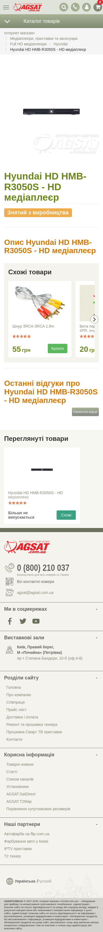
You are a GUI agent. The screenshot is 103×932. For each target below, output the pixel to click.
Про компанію (18, 695)
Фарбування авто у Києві (26, 841)
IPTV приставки (18, 849)
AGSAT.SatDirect (20, 794)
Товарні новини (20, 764)
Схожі (66, 515)
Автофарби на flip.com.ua (26, 834)
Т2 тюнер (12, 856)
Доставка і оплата (22, 717)
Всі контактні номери (35, 581)
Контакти (14, 739)
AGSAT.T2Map (19, 801)
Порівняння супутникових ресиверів (38, 809)
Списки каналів (20, 779)
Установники (17, 786)
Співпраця (15, 702)
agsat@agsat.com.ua (35, 592)
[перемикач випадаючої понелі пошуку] (64, 7)
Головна (13, 687)
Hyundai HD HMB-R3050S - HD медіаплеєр (35, 495)
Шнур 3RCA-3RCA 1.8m (33, 326)
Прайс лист (16, 709)
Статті (11, 772)
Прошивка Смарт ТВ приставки (34, 732)
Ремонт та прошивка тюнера (31, 724)
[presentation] (94, 319)
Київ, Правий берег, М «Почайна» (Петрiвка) (39, 650)
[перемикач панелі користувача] (86, 7)
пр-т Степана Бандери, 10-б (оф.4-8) (49, 658)
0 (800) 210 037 (43, 568)
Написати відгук (85, 412)
